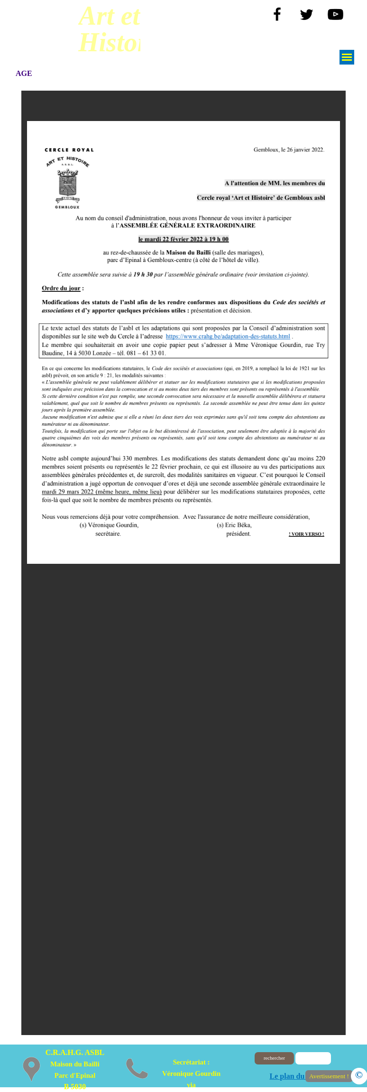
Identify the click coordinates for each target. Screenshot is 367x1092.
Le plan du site (294, 1076)
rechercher (274, 1058)
